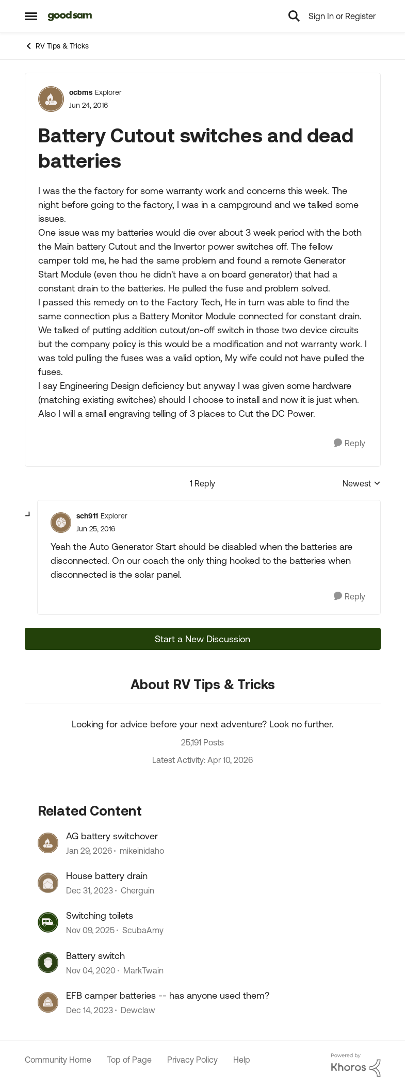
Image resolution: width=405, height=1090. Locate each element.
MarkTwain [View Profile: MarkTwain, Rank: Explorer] (143, 970)
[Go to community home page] (70, 16)
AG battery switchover (112, 836)
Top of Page (129, 1059)
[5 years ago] (91, 970)
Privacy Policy (192, 1059)
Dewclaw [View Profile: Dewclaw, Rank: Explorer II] (138, 1010)
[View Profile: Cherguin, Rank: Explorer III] (48, 882)
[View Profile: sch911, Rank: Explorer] (61, 522)
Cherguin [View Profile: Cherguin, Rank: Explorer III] (137, 890)
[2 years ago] (89, 890)
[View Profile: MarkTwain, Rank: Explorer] (48, 962)
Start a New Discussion (202, 638)
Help (241, 1059)
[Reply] (349, 443)
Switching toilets (99, 915)
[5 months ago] (89, 850)
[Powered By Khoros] (356, 1065)
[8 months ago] (90, 930)
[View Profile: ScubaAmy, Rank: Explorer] (48, 922)
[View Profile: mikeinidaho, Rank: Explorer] (48, 843)
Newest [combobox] (362, 484)
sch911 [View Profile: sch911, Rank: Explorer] (87, 516)
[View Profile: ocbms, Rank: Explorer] (51, 99)
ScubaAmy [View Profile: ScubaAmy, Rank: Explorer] (143, 930)
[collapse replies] (28, 515)
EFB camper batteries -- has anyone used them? (167, 995)
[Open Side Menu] (31, 16)
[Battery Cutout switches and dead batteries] (95, 529)
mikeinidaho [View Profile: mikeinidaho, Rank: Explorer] (142, 850)
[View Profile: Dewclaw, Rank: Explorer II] (48, 1002)
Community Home (58, 1059)
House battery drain (107, 875)
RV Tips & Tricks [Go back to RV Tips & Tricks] (57, 46)
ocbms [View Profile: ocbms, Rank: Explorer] (80, 92)
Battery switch (95, 955)
